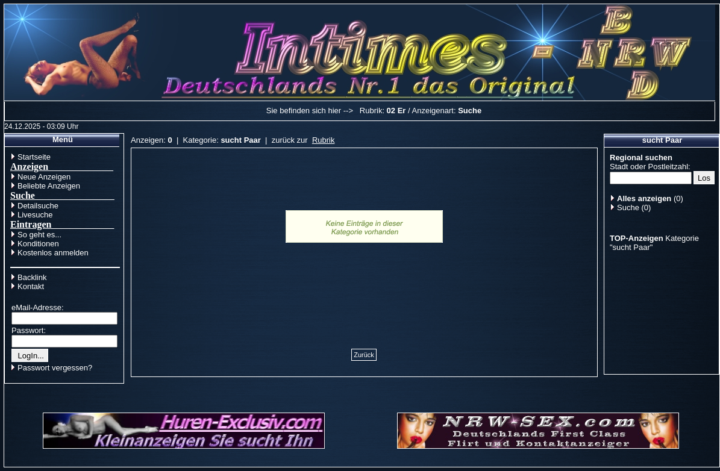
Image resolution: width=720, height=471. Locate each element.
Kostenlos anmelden (53, 252)
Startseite (34, 156)
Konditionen (38, 243)
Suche (628, 207)
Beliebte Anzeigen (48, 185)
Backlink (31, 277)
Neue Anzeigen (43, 176)
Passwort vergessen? (54, 367)
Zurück (364, 354)
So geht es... (39, 234)
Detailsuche (37, 205)
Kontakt (30, 286)
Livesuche (35, 214)
